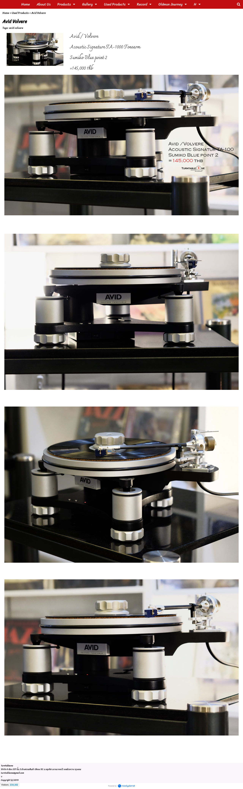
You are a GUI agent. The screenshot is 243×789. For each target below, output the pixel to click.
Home (5, 13)
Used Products (20, 13)
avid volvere (16, 28)
